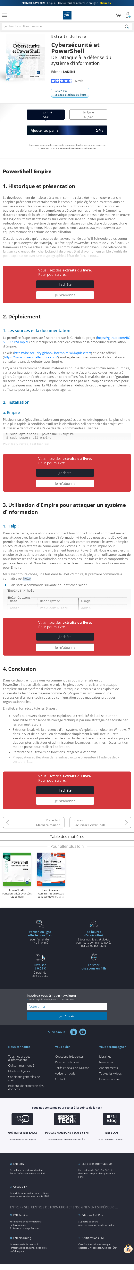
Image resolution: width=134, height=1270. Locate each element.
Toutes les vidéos (110, 1080)
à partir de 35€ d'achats (40, 976)
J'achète (65, 284)
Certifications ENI (93, 1244)
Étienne (63, 72)
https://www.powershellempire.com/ (31, 357)
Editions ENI (67, 15)
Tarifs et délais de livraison (72, 1074)
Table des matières (67, 842)
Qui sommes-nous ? (21, 1072)
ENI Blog (18, 1170)
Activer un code (65, 1080)
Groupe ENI (20, 1193)
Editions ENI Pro (92, 1221)
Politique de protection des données (26, 1093)
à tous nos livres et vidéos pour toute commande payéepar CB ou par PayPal (94, 945)
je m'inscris (67, 1022)
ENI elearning (22, 1244)
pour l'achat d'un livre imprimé (40, 943)
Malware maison (48, 831)
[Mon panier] (118, 15)
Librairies (105, 1063)
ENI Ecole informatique (97, 1170)
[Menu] (4, 15)
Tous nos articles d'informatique (19, 1064)
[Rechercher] (126, 26)
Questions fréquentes (69, 1063)
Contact (60, 1085)
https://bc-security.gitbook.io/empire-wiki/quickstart (52, 353)
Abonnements (108, 1074)
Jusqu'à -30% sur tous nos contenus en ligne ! (67, 3)
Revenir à (70, 92)
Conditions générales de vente (24, 1084)
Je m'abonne (65, 295)
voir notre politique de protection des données (51, 1005)
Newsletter (106, 1068)
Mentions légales (19, 1077)
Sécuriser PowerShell (89, 831)
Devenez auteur (109, 1085)
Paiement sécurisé (67, 1068)
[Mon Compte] (128, 15)
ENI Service (20, 1221)
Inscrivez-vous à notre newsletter (67, 1003)
